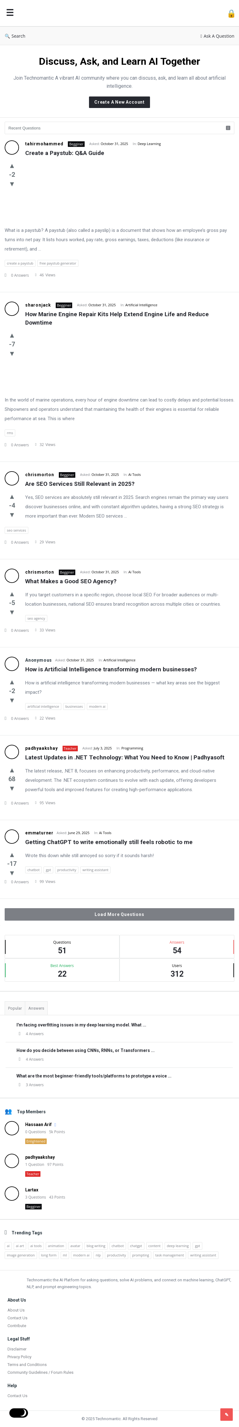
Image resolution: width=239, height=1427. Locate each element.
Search (15, 36)
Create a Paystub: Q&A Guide (64, 153)
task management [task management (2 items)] (169, 1255)
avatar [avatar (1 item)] (75, 1245)
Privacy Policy (19, 1356)
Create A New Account (119, 102)
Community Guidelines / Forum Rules (40, 1372)
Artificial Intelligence (141, 305)
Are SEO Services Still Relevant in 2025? (79, 483)
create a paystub (20, 263)
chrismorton (39, 474)
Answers (36, 1008)
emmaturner (39, 832)
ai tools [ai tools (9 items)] (36, 1245)
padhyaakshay (41, 748)
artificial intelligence (43, 706)
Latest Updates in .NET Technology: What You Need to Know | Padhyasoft (124, 757)
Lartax (31, 1189)
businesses (74, 706)
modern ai (97, 706)
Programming (132, 748)
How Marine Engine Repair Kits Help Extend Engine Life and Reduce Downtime (117, 318)
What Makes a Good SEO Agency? (70, 581)
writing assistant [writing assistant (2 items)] (203, 1255)
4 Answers (30, 1033)
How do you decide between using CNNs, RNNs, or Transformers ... (85, 1050)
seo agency (36, 618)
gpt (48, 869)
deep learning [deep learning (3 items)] (178, 1245)
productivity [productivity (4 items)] (116, 1255)
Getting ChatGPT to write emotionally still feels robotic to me (109, 842)
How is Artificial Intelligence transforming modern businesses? (111, 669)
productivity (66, 869)
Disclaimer (16, 1349)
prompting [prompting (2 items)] (140, 1255)
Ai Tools (135, 474)
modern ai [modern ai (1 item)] (81, 1255)
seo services (16, 530)
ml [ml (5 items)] (65, 1255)
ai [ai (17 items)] (8, 1245)
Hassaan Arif (38, 1124)
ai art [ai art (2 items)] (20, 1245)
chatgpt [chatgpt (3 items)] (136, 1245)
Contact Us (17, 1318)
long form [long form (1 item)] (49, 1255)
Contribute (16, 1325)
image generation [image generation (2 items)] (21, 1255)
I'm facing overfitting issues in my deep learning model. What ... (81, 1024)
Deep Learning (149, 143)
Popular (15, 1008)
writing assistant (95, 869)
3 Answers (30, 1084)
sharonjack (38, 305)
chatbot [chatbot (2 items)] (118, 1245)
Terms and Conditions (27, 1364)
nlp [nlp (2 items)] (98, 1255)
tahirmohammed (44, 143)
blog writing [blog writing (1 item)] (96, 1245)
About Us (16, 1310)
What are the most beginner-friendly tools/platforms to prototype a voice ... (93, 1075)
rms (10, 432)
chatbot (33, 869)
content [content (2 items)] (154, 1245)
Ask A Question (217, 36)
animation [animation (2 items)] (56, 1245)
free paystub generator (58, 263)
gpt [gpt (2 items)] (197, 1245)
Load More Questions (119, 914)
